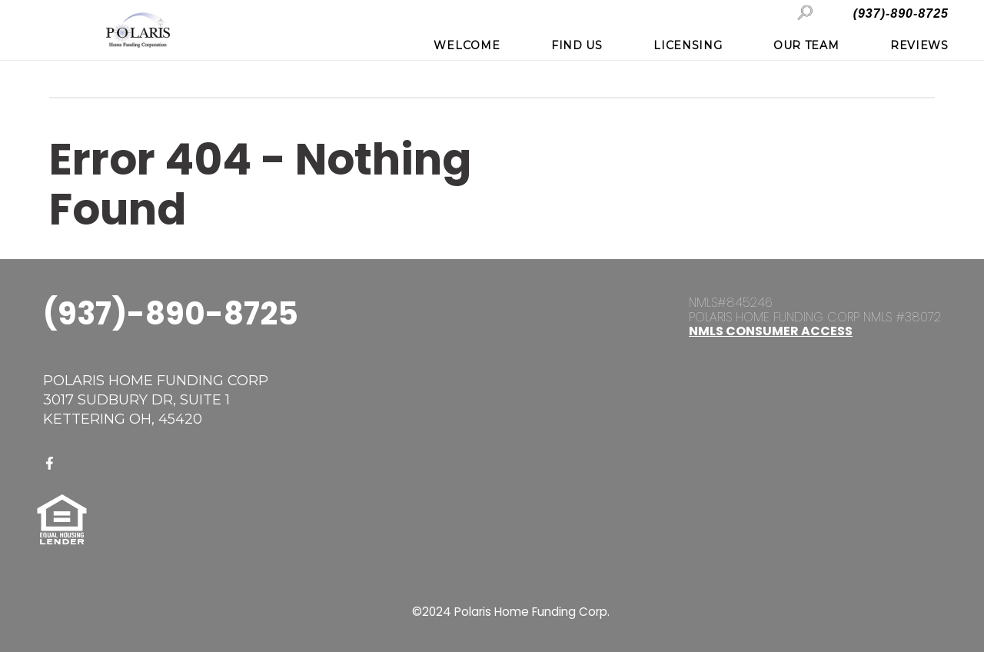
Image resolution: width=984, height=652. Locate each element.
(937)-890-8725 (901, 13)
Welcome (467, 45)
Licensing (687, 45)
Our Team (806, 45)
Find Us (577, 45)
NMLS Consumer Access (771, 331)
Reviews (919, 45)
